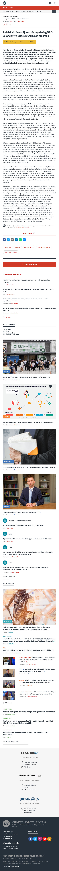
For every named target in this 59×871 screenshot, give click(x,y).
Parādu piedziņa (12, 714)
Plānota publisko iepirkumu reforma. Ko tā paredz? (20, 512)
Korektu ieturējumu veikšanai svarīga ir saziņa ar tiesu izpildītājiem (29, 712)
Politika (30, 685)
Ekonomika (21, 21)
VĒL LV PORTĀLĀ (8, 584)
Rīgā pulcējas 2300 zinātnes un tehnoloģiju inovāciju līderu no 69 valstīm (27, 539)
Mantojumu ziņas (30, 790)
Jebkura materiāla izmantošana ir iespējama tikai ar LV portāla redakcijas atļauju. (26, 861)
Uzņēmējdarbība (29, 247)
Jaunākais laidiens (30, 785)
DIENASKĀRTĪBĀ (8, 7)
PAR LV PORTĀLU (8, 832)
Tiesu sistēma (32, 664)
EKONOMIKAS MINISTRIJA (12, 274)
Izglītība (17, 247)
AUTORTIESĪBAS (7, 838)
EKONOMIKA (7, 329)
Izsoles (26, 787)
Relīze (10, 21)
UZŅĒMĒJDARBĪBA (9, 333)
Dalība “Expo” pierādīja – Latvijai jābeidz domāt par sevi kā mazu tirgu (26, 377)
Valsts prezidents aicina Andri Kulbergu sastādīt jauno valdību (27, 650)
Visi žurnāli (28, 812)
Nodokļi (9, 737)
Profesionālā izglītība (44, 247)
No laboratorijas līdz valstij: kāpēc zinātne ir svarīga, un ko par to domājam (28, 422)
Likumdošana (10, 643)
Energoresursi (10, 294)
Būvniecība (14, 313)
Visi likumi (27, 767)
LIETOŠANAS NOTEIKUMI (10, 834)
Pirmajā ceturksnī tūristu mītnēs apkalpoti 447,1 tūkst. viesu (23, 525)
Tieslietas (10, 632)
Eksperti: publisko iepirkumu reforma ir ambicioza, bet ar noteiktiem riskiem (29, 467)
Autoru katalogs (29, 810)
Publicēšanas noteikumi (22, 227)
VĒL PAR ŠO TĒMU (9, 324)
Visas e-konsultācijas (12, 741)
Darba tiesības (11, 726)
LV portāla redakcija (11, 843)
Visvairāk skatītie (30, 764)
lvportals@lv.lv (12, 846)
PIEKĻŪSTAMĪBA (8, 836)
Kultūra (30, 674)
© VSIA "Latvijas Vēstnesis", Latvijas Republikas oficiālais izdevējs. (21, 863)
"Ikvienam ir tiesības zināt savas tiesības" (23, 856)
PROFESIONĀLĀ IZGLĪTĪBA (11, 334)
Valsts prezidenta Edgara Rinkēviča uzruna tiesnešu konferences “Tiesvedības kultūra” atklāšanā (37, 660)
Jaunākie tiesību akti (31, 762)
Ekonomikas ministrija (10, 16)
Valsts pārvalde (16, 653)
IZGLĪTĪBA (6, 331)
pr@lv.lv (16, 848)
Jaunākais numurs (30, 808)
